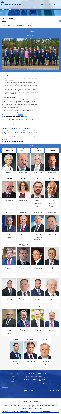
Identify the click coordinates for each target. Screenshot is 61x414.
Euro (30, 7)
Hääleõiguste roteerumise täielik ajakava (13, 141)
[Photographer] (57, 69)
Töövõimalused (57, 4)
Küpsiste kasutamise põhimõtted (42, 380)
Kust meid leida (13, 384)
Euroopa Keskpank (43, 4)
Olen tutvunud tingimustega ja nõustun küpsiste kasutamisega (16, 411)
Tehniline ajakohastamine (29, 377)
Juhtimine (14, 9)
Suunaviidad (12, 379)
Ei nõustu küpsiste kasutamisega (44, 410)
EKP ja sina (50, 4)
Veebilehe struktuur (5, 387)
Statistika (25, 7)
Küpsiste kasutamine (38, 407)
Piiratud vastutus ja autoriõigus (30, 376)
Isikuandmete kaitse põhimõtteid (26, 407)
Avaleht (2, 9)
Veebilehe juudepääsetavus (43, 382)
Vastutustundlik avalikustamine (30, 379)
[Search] (50, 2)
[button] (57, 2)
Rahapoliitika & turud (5, 7)
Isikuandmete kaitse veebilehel (44, 377)
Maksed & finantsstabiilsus (16, 7)
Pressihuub (44, 7)
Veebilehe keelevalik (42, 383)
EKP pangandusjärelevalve (54, 7)
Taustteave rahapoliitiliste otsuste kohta (13, 116)
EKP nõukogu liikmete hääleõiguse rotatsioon (14, 139)
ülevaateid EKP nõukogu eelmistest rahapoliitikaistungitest (15, 121)
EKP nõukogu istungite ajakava (11, 115)
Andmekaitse (40, 376)
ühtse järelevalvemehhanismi (17, 124)
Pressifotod (12, 381)
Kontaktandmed (13, 382)
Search (56, 2)
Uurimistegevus (36, 7)
